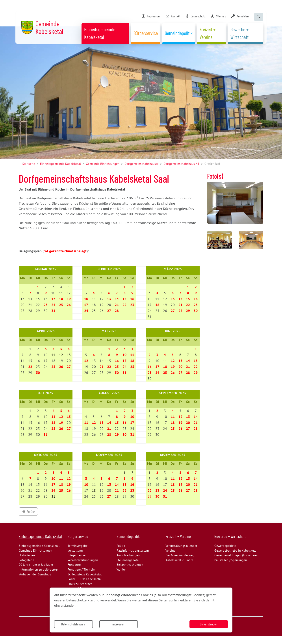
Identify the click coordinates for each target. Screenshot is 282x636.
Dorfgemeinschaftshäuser (141, 163)
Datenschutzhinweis (73, 624)
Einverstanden (208, 624)
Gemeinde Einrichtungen (102, 163)
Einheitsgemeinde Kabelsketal (60, 163)
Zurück (28, 512)
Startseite (28, 163)
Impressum (118, 624)
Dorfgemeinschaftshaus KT (181, 163)
